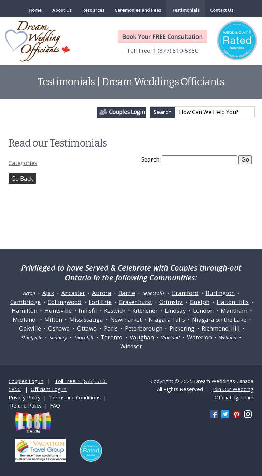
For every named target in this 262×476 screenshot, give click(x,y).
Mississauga (86, 319)
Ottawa (87, 328)
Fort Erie (100, 302)
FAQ (55, 405)
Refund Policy (26, 405)
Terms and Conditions (75, 397)
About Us (62, 10)
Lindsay (175, 310)
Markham (234, 310)
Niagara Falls (167, 319)
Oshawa (59, 328)
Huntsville (58, 310)
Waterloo (199, 337)
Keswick (114, 310)
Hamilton (24, 310)
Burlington (220, 293)
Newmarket (126, 319)
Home (35, 10)
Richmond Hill (221, 328)
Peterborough (143, 328)
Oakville (30, 328)
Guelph (199, 302)
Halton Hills (233, 302)
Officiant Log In (49, 389)
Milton (53, 319)
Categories (23, 163)
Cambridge (25, 302)
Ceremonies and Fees (138, 10)
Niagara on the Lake (219, 319)
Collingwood (65, 302)
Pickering (182, 328)
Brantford (185, 293)
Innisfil (88, 310)
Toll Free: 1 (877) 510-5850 (163, 51)
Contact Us (221, 10)
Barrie (126, 293)
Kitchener (145, 310)
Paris (111, 328)
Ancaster (73, 293)
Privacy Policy (25, 397)
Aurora (101, 293)
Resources (93, 10)
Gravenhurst (135, 302)
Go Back (22, 178)
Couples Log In (26, 381)
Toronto (111, 337)
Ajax (48, 293)
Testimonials (186, 10)
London (203, 310)
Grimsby (171, 302)
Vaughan (142, 337)
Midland (24, 319)
